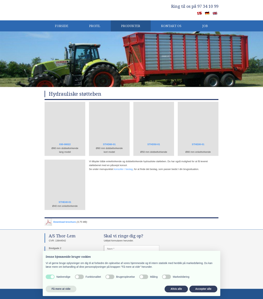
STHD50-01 (153, 144)
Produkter (130, 26)
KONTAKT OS (171, 26)
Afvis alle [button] (176, 288)
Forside (61, 26)
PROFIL (94, 26)
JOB (205, 26)
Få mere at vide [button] (61, 288)
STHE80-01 (198, 144)
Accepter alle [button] (203, 288)
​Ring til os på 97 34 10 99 (194, 6)
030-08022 (65, 144)
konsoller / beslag (123, 169)
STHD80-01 (109, 144)
